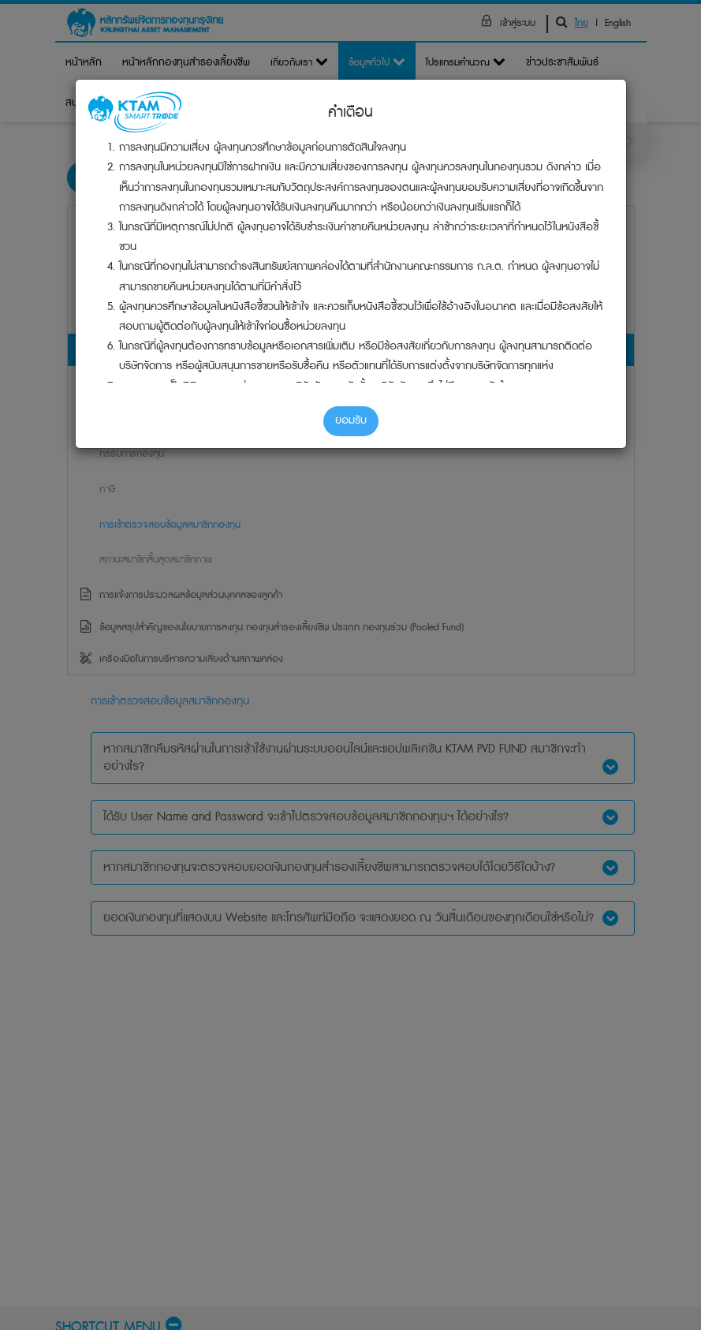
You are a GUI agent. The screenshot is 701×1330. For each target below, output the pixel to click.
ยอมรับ (351, 420)
